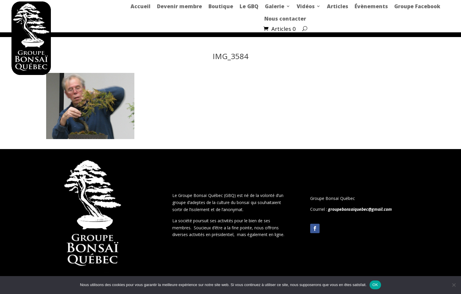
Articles (337, 6)
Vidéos (306, 6)
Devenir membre (179, 6)
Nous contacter (285, 18)
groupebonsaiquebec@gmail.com (360, 209)
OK (375, 285)
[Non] (454, 285)
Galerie (274, 6)
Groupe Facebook (417, 6)
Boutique (220, 6)
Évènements (371, 6)
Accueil (141, 6)
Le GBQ (249, 6)
